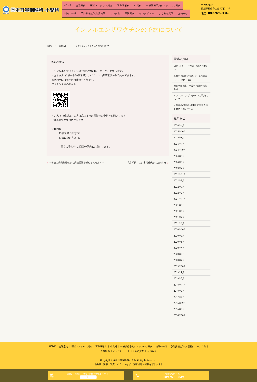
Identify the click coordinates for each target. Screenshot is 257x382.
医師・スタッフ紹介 (107, 4)
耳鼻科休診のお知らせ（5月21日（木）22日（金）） (190, 78)
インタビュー (156, 9)
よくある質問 (178, 9)
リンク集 (121, 9)
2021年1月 (179, 223)
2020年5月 (179, 241)
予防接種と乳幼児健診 (96, 9)
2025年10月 (180, 131)
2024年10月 (180, 150)
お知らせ (70, 14)
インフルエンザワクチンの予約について (191, 97)
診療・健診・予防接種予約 (88, 373)
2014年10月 (180, 315)
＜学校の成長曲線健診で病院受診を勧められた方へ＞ (76, 162)
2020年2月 (179, 260)
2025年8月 (179, 137)
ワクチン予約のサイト (63, 84)
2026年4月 (179, 125)
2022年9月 (179, 180)
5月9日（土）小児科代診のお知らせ (191, 68)
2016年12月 (180, 303)
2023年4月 (179, 168)
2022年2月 (179, 192)
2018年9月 (179, 290)
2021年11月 (180, 199)
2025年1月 (179, 144)
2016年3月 (179, 309)
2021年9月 (179, 205)
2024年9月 (179, 156)
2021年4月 (179, 217)
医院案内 (137, 9)
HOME (68, 4)
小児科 (147, 4)
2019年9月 (179, 272)
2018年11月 (180, 284)
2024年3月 (179, 162)
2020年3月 (179, 254)
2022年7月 (179, 186)
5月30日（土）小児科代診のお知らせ (147, 162)
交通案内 (84, 4)
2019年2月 (179, 278)
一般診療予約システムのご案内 (175, 4)
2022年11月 (180, 174)
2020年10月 (180, 229)
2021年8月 (179, 211)
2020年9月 (179, 235)
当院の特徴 (71, 9)
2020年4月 (179, 248)
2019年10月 (180, 266)
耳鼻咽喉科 (131, 4)
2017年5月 (179, 297)
